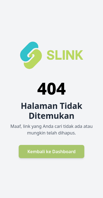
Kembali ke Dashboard (51, 151)
